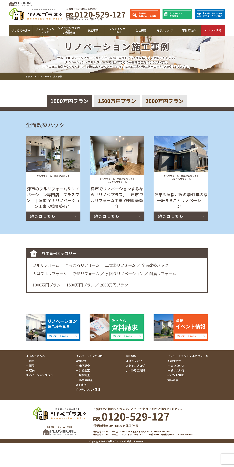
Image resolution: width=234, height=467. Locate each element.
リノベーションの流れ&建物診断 (69, 30)
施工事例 (93, 30)
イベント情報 (213, 30)
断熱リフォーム (86, 273)
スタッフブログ (135, 365)
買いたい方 (177, 370)
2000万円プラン (165, 100)
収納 (32, 370)
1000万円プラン (69, 100)
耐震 (32, 365)
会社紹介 (131, 356)
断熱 (32, 361)
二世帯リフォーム (120, 265)
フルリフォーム (46, 265)
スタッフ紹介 (134, 361)
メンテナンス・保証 (117, 30)
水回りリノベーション (124, 273)
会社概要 (140, 30)
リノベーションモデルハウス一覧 (187, 356)
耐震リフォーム (162, 273)
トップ (29, 76)
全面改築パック (154, 265)
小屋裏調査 (86, 380)
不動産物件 (189, 30)
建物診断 (81, 361)
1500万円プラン (117, 100)
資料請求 (172, 380)
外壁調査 (84, 370)
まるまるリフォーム (82, 265)
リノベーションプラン (44, 30)
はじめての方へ (21, 30)
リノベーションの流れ (89, 356)
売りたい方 (177, 365)
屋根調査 (84, 375)
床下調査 (84, 365)
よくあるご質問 (135, 370)
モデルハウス (165, 30)
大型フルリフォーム (50, 273)
